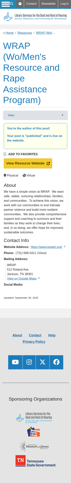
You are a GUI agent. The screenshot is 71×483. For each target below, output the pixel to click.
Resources (25, 32)
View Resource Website (24, 162)
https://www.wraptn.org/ (46, 247)
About (17, 335)
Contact (31, 3)
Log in (64, 3)
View (11, 115)
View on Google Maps (22, 278)
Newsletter (48, 3)
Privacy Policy (34, 342)
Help (20, 4)
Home (9, 32)
